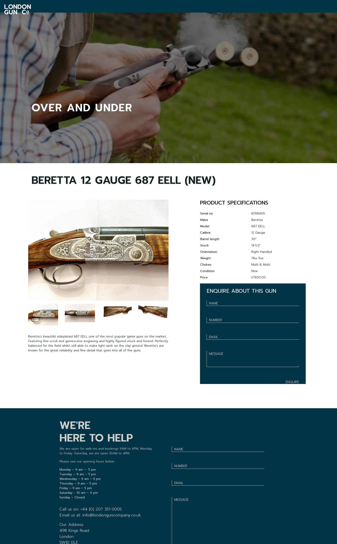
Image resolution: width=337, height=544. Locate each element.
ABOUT (230, 9)
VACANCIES (200, 9)
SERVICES (113, 9)
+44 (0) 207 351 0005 (101, 509)
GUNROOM (84, 9)
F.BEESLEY (257, 9)
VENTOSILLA (167, 9)
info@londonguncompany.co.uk (111, 515)
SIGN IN (328, 9)
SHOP (139, 9)
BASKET (311, 9)
